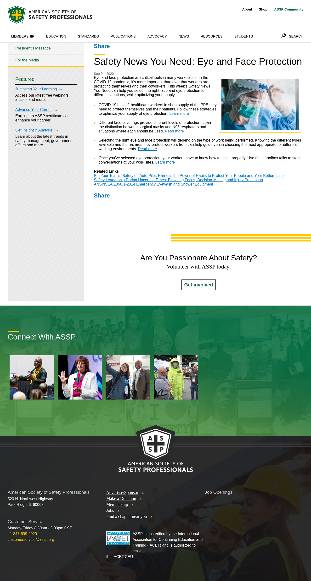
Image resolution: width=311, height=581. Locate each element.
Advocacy (157, 36)
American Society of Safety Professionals (50, 15)
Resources (211, 36)
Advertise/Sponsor (122, 492)
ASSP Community (288, 9)
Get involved (198, 284)
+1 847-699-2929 (22, 534)
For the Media (27, 60)
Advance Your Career (33, 110)
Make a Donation (121, 498)
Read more (174, 131)
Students (243, 36)
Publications (123, 36)
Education (56, 36)
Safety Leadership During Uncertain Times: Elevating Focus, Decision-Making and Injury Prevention (178, 180)
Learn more (179, 113)
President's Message (33, 48)
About (247, 9)
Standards (88, 36)
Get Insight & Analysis (34, 130)
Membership (22, 36)
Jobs (110, 510)
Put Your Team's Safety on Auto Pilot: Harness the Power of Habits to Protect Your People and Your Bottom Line (189, 176)
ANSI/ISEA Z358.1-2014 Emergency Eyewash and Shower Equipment (153, 184)
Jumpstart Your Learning (36, 89)
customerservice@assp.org (31, 539)
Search (296, 36)
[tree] (46, 54)
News (184, 36)
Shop (263, 9)
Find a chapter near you (126, 516)
